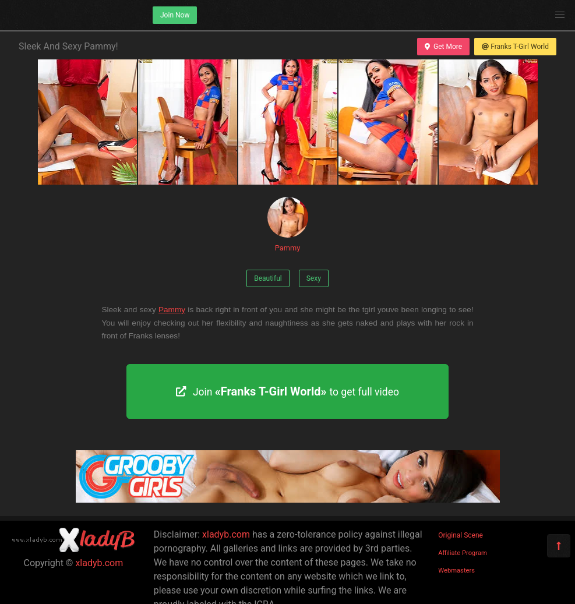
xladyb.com (99, 562)
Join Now (174, 15)
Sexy (313, 278)
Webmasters (456, 570)
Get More (443, 47)
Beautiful (268, 278)
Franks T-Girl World (515, 47)
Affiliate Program (462, 553)
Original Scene (460, 535)
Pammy (287, 224)
